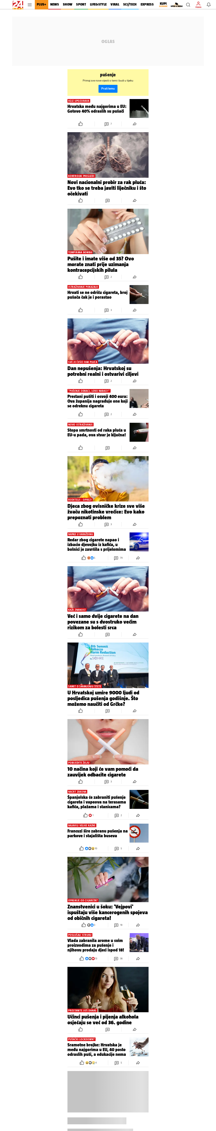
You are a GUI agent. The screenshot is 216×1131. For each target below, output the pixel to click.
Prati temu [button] (108, 88)
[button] (188, 5)
